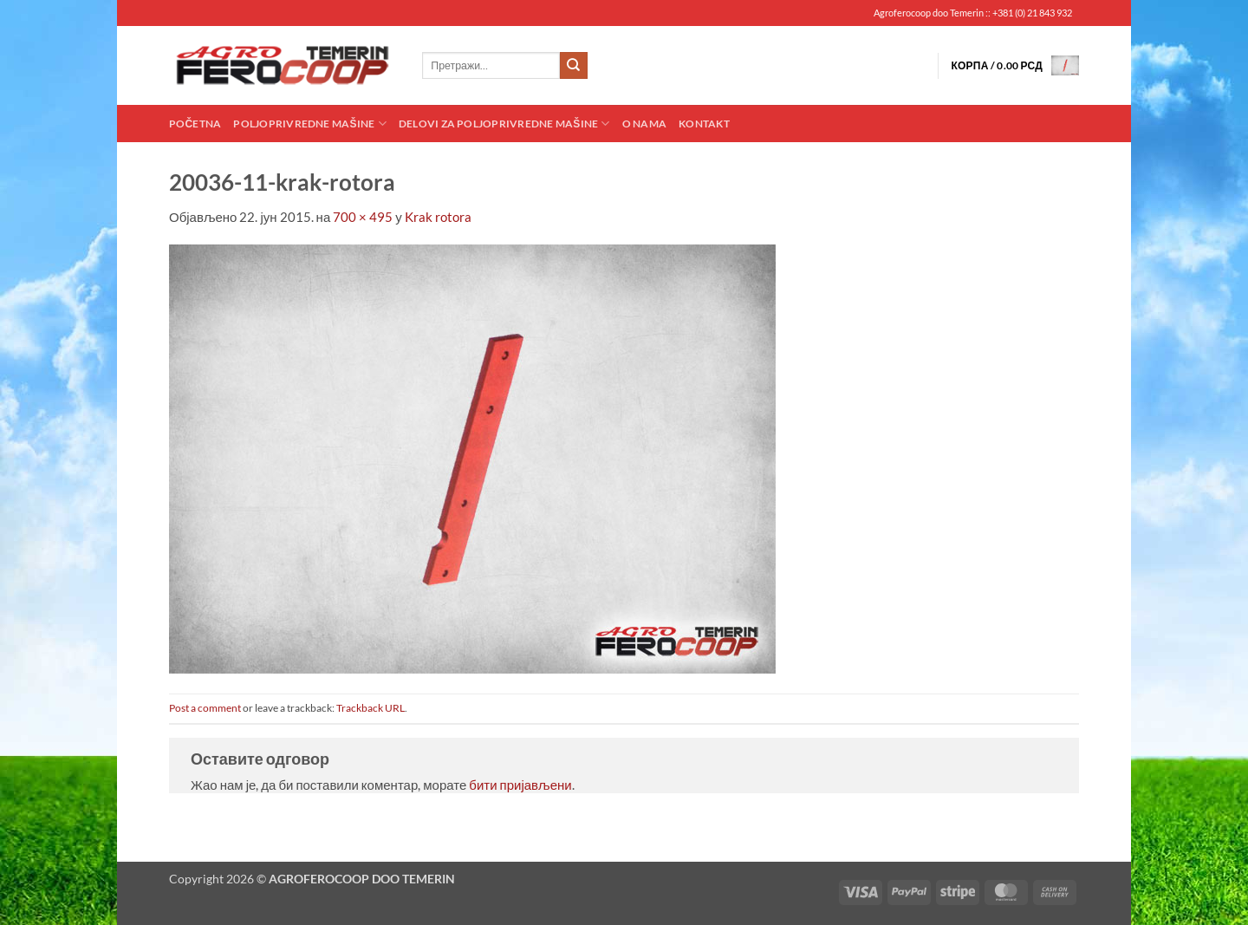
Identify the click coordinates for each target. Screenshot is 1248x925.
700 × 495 (363, 217)
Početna (195, 123)
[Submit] (574, 66)
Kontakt (704, 123)
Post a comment (205, 707)
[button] (1015, 65)
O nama (644, 123)
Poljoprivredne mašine (309, 123)
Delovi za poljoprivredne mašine (504, 123)
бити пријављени (520, 784)
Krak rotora (438, 217)
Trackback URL (370, 707)
